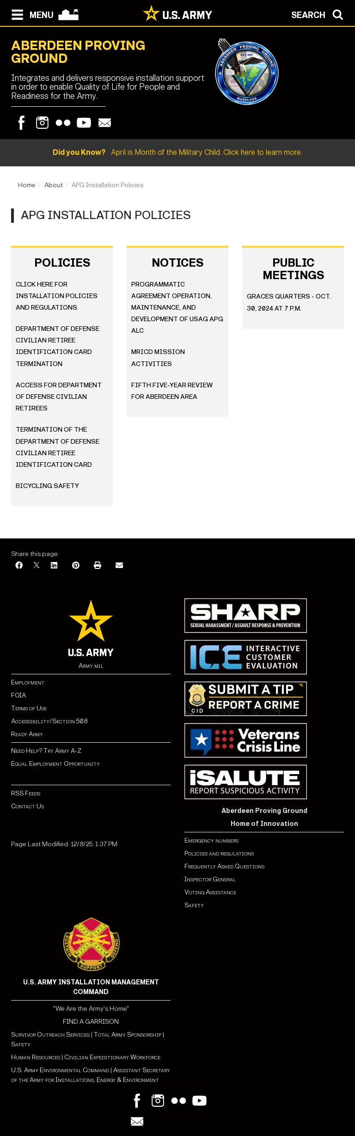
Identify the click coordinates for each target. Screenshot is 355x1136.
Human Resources (35, 1057)
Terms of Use (29, 708)
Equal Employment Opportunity (55, 764)
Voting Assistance (210, 892)
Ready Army (27, 734)
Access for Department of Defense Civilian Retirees (59, 396)
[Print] (97, 566)
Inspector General (210, 879)
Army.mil (91, 666)
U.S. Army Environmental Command (60, 1070)
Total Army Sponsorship (127, 1034)
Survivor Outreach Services (50, 1034)
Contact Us (27, 806)
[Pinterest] (76, 566)
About (53, 185)
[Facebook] (19, 566)
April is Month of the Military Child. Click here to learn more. (177, 152)
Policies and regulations (219, 853)
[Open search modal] (319, 13)
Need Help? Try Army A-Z (46, 751)
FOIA (18, 695)
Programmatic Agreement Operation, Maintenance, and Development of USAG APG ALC (177, 308)
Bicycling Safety (47, 486)
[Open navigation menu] (30, 13)
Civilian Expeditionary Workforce (112, 1057)
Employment (27, 682)
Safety (194, 905)
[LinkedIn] (54, 566)
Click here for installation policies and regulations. (57, 296)
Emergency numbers (211, 840)
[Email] (119, 566)
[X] (36, 566)
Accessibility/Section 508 (49, 721)
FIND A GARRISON (91, 1022)
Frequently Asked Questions (224, 866)
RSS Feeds (25, 793)
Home (27, 185)
